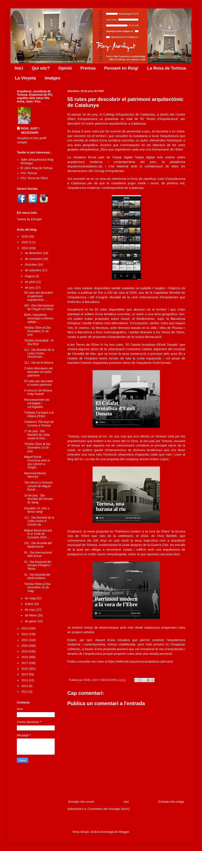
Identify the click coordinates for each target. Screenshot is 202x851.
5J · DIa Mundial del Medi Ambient (37, 576)
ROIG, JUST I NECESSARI (30, 130)
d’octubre (31, 264)
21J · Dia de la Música (38, 362)
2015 (25, 674)
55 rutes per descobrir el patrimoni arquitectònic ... (38, 296)
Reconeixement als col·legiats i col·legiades (36, 403)
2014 (25, 680)
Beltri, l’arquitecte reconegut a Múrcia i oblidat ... (39, 318)
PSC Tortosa (29, 173)
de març (30, 609)
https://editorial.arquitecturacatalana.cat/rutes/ (140, 661)
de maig (30, 598)
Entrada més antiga (171, 801)
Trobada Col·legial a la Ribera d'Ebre (39, 414)
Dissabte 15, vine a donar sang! (36, 510)
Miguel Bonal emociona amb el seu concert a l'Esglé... (37, 462)
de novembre (34, 259)
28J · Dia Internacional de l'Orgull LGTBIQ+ (39, 307)
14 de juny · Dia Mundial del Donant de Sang (38, 499)
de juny (30, 287)
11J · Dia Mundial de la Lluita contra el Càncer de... (39, 521)
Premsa (88, 68)
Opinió (65, 68)
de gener (31, 621)
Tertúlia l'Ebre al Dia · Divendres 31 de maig (38, 587)
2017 (25, 663)
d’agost (30, 276)
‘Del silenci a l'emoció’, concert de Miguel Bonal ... (39, 486)
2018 (25, 657)
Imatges (53, 78)
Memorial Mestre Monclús (35, 475)
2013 (25, 686)
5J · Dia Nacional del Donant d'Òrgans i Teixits (37, 565)
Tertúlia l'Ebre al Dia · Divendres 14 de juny (38, 447)
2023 (25, 628)
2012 (25, 691)
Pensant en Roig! (121, 68)
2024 (25, 248)
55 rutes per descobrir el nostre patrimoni (38, 382)
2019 (25, 651)
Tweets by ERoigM (29, 219)
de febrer (31, 615)
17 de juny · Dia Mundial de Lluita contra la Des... (37, 434)
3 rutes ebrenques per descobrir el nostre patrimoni (38, 372)
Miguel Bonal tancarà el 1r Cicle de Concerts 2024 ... (38, 534)
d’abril (29, 604)
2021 (25, 640)
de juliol (30, 282)
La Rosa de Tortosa (166, 68)
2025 (25, 242)
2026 (25, 236)
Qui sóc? (41, 68)
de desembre (34, 253)
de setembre (33, 270)
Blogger (124, 832)
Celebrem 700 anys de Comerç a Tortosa (39, 423)
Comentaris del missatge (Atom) (109, 809)
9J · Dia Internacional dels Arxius (38, 554)
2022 (25, 634)
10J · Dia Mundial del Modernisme (38, 544)
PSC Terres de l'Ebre (34, 178)
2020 (25, 645)
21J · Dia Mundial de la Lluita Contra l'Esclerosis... (39, 353)
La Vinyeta (25, 78)
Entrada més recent (81, 801)
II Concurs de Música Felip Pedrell (38, 392)
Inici (19, 68)
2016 (25, 668)
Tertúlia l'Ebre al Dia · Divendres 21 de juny (38, 331)
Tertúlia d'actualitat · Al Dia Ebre (38, 342)
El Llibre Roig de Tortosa (37, 168)
